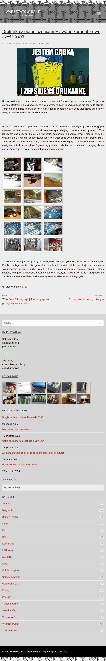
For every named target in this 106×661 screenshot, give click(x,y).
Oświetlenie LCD (10, 583)
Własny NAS (8, 617)
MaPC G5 (7, 557)
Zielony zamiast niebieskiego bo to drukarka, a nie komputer (33, 452)
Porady (6, 590)
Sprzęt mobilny (10, 603)
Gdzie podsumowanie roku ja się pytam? (23, 441)
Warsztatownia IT (23, 12)
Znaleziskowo (9, 630)
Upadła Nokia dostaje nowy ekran (19, 464)
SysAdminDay (9, 610)
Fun (4, 530)
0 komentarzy (41, 44)
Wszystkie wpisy (10, 623)
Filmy (5, 523)
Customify (62, 651)
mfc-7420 (22, 286)
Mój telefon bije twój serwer (16, 429)
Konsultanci (8, 543)
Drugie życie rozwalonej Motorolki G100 (22, 417)
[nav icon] (99, 14)
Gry (4, 537)
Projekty (6, 597)
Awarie (26, 44)
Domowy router (10, 517)
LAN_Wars (7, 550)
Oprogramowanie (11, 577)
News (5, 563)
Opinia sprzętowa (11, 570)
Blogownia (7, 510)
